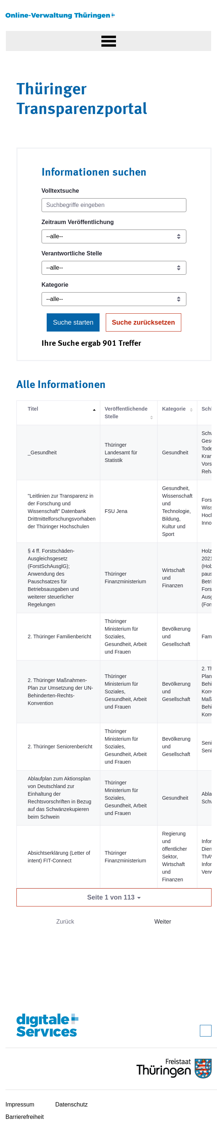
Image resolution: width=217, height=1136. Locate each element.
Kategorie (55, 285)
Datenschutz (71, 1104)
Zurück (65, 921)
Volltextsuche (60, 191)
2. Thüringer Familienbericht (59, 636)
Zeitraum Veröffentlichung (78, 222)
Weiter (162, 921)
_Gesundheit (42, 452)
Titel (33, 409)
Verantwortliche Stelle (72, 253)
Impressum (19, 1104)
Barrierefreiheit (24, 1117)
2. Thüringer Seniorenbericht (60, 746)
